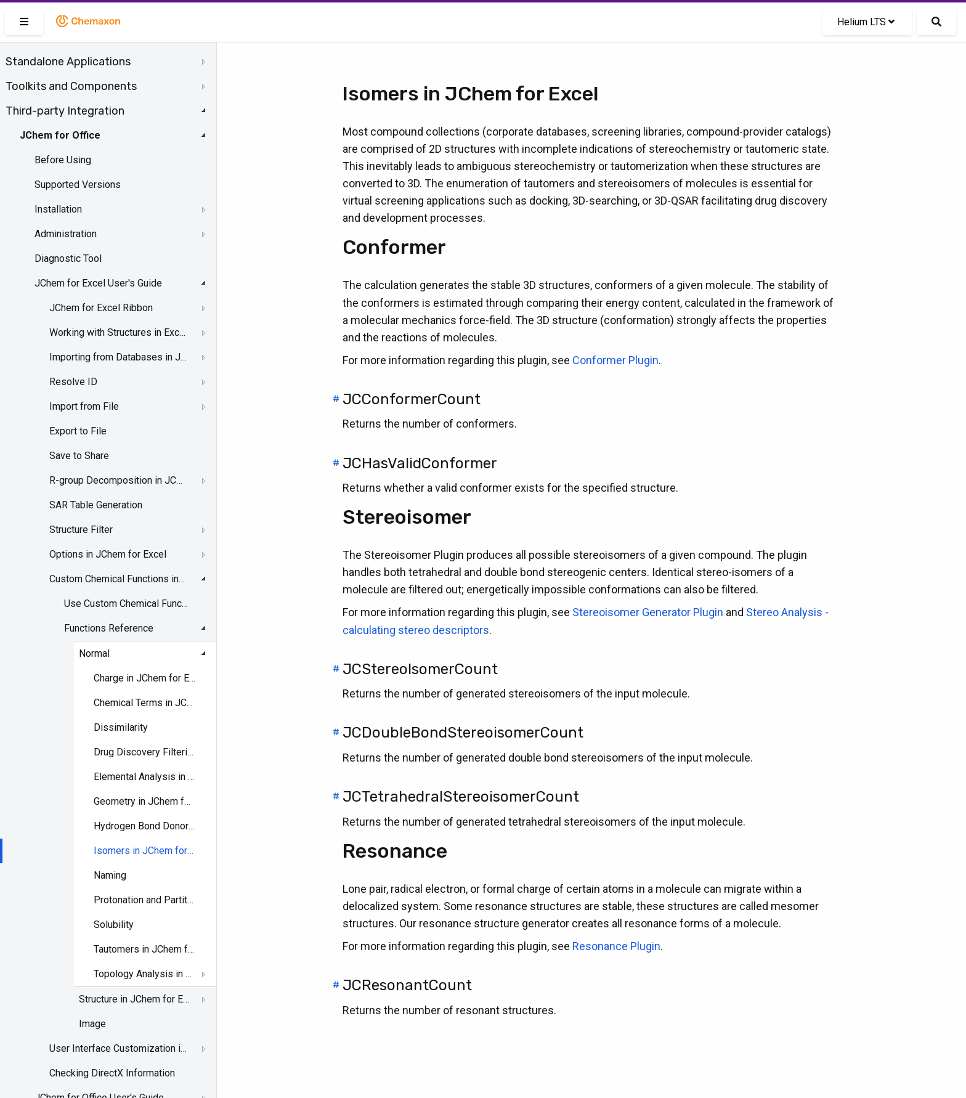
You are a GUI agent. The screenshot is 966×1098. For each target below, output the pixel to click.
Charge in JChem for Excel (145, 678)
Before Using (62, 160)
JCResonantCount (407, 985)
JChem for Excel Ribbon (101, 308)
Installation (58, 209)
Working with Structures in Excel (118, 332)
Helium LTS (866, 22)
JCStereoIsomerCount (420, 669)
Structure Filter (81, 529)
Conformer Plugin (615, 360)
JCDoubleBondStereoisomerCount (463, 732)
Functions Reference (108, 628)
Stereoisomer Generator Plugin (647, 612)
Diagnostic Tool (68, 258)
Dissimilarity (121, 727)
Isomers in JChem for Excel (145, 850)
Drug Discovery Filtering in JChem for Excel (145, 752)
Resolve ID (73, 382)
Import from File (84, 406)
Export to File (78, 431)
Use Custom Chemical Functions (127, 603)
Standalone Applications (68, 61)
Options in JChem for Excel (107, 554)
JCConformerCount (412, 399)
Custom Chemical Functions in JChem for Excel (118, 579)
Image (92, 1024)
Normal (94, 653)
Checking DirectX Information (112, 1073)
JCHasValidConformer (420, 463)
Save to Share (79, 456)
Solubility (114, 924)
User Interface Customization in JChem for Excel (118, 1048)
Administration (65, 234)
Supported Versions (77, 184)
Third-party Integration (65, 111)
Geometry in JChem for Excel (145, 801)
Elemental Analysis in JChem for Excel (145, 777)
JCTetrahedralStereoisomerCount (461, 796)
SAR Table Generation (95, 505)
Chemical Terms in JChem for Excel (145, 703)
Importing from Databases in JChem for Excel (118, 357)
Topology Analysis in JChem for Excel (145, 974)
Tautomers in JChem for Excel (145, 949)
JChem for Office (60, 135)
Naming (110, 875)
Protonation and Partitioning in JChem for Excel (145, 900)
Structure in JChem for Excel (136, 999)
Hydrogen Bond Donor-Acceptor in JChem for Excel (145, 826)
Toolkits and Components (71, 86)
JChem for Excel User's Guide (98, 283)
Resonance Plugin (616, 946)
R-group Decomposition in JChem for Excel (118, 480)
